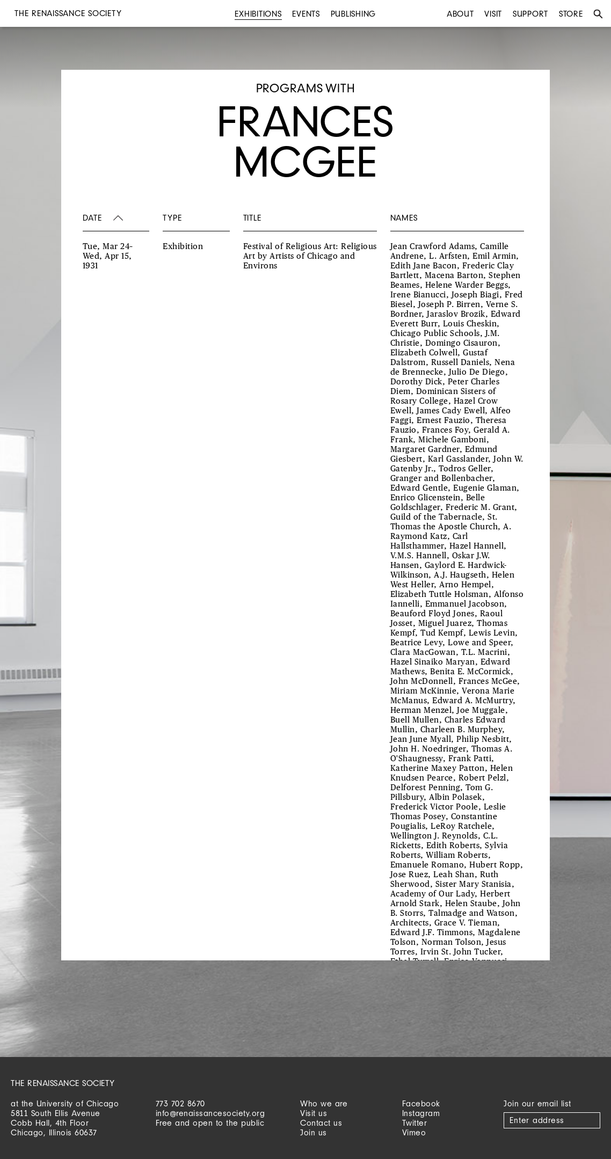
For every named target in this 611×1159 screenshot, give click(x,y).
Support (530, 14)
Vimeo (414, 1132)
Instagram (421, 1113)
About (460, 14)
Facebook (421, 1103)
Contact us (321, 1123)
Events (306, 14)
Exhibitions (258, 14)
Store (571, 14)
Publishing (353, 14)
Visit (493, 14)
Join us (313, 1132)
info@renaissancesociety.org (210, 1113)
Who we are (323, 1103)
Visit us (313, 1113)
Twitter (414, 1123)
